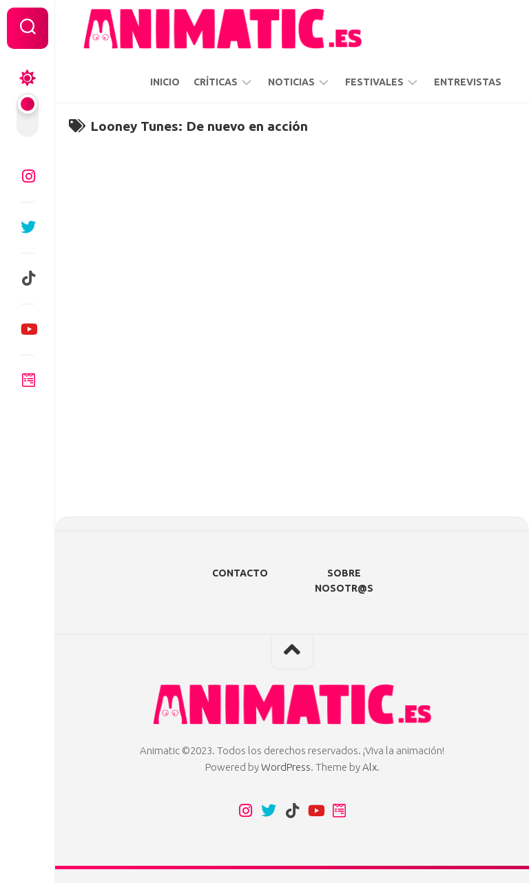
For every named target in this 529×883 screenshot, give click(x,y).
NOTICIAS (291, 81)
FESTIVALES (374, 81)
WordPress (286, 767)
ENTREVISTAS (467, 81)
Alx (369, 767)
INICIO (165, 81)
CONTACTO (240, 573)
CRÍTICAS (216, 81)
